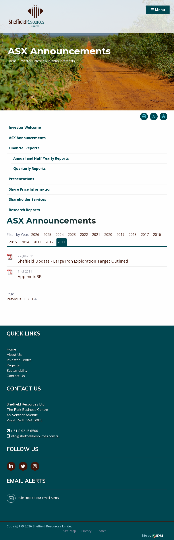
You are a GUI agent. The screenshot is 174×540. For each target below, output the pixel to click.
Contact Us (16, 375)
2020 (108, 234)
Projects (13, 365)
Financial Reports (24, 148)
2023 (72, 234)
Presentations (21, 178)
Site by (152, 535)
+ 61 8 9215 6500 (24, 431)
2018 (133, 234)
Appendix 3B (30, 276)
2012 (49, 242)
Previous (14, 299)
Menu (158, 9)
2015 (13, 242)
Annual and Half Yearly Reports (41, 158)
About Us (14, 354)
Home (11, 349)
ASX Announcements (27, 137)
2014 (25, 242)
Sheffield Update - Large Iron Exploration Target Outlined (73, 261)
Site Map (69, 531)
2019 (120, 234)
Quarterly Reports (29, 168)
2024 (60, 234)
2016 (157, 234)
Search (101, 531)
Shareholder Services (27, 199)
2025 (47, 234)
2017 (145, 234)
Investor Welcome (25, 127)
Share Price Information (30, 189)
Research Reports (24, 209)
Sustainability (17, 370)
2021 (96, 234)
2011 (62, 242)
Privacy (86, 531)
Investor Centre (19, 360)
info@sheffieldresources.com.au (35, 436)
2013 (37, 242)
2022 (84, 234)
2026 (35, 234)
